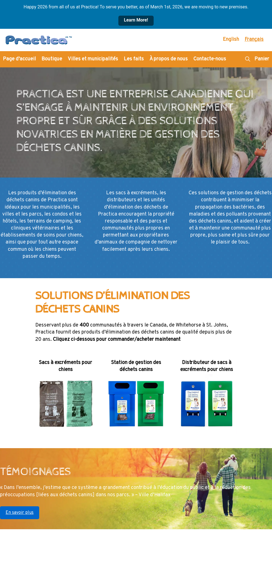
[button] (247, 59)
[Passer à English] (231, 40)
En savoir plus (20, 513)
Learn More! (136, 20)
